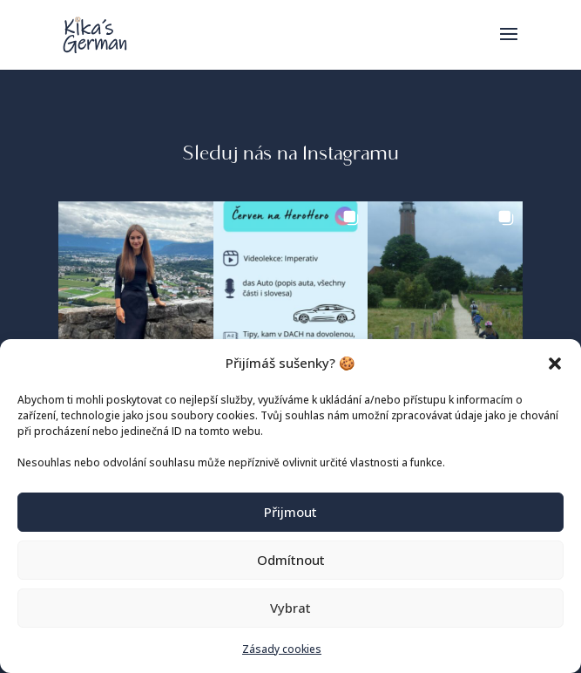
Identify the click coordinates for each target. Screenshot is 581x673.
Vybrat (290, 607)
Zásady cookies (281, 649)
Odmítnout (291, 559)
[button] (555, 363)
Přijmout (290, 511)
